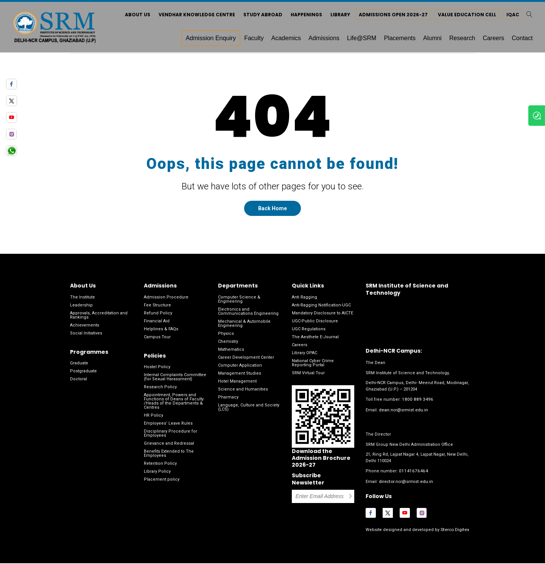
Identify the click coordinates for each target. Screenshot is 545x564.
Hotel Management (237, 383)
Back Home (272, 211)
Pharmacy (228, 399)
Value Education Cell (463, 16)
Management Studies (239, 375)
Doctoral (78, 381)
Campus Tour (157, 339)
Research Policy (160, 389)
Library (336, 16)
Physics (226, 336)
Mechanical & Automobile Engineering (244, 326)
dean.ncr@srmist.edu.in (403, 411)
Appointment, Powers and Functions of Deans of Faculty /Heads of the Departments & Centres (174, 403)
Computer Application (240, 368)
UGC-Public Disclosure (315, 323)
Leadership (81, 307)
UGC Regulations (308, 331)
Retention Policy (160, 466)
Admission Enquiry (207, 39)
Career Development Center (246, 360)
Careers (299, 347)
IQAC (509, 16)
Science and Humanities (243, 391)
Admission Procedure (166, 299)
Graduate (79, 365)
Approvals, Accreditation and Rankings (99, 317)
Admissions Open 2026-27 (389, 16)
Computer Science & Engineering (239, 301)
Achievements (84, 327)
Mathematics (231, 352)
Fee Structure (157, 307)
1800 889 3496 (415, 402)
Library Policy (157, 474)
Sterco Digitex (454, 530)
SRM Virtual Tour (308, 375)
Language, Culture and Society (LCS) (248, 409)
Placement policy (161, 482)
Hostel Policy (157, 369)
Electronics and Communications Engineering (248, 314)
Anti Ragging (304, 299)
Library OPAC (304, 355)
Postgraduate (83, 373)
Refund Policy (158, 315)
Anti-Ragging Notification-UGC (321, 307)
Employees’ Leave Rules (168, 425)
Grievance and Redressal (169, 446)
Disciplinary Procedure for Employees (170, 436)
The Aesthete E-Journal (315, 339)
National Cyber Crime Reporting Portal (313, 365)
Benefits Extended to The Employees (169, 456)
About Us (133, 16)
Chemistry (228, 344)
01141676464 (411, 472)
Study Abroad (259, 16)
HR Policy (153, 418)
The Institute (82, 299)
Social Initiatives (86, 335)
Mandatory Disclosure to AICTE (322, 315)
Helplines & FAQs (161, 331)
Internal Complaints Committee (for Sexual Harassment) (175, 379)
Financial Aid (157, 323)
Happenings (302, 16)
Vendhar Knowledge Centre (193, 16)
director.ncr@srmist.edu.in (406, 482)
